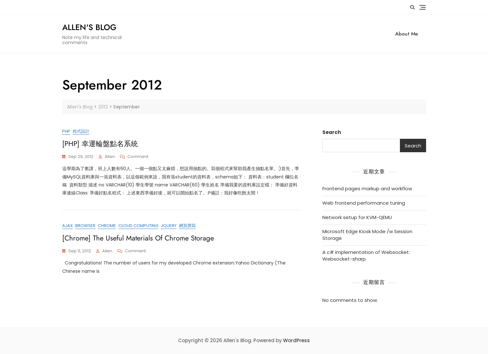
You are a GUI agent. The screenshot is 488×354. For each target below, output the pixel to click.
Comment (137, 156)
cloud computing (138, 226)
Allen (110, 156)
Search (331, 132)
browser (85, 226)
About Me (406, 33)
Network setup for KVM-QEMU (357, 217)
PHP (66, 131)
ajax (67, 226)
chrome (107, 226)
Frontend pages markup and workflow (367, 188)
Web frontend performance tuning (363, 203)
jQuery (168, 226)
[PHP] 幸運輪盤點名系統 (100, 143)
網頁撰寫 (187, 226)
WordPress (296, 340)
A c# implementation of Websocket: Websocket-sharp (366, 255)
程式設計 (81, 131)
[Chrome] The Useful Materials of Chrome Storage (138, 238)
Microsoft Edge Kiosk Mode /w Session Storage (367, 234)
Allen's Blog (89, 27)
